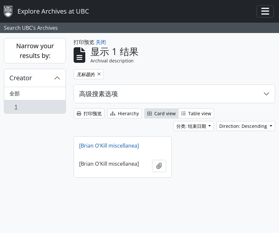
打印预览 (89, 113)
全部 (14, 93)
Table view (196, 113)
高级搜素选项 (98, 93)
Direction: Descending (243, 126)
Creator (20, 77)
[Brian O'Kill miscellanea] (109, 145)
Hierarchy (124, 113)
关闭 (101, 42)
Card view (161, 113)
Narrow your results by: (35, 50)
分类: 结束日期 (191, 126)
